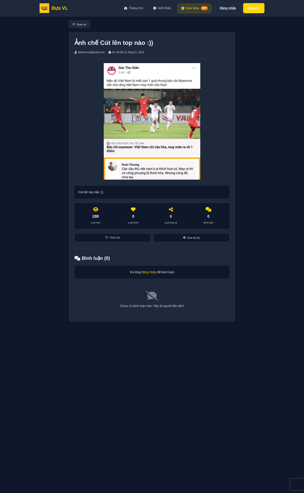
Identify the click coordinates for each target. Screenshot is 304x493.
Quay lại (79, 24)
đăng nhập (149, 272)
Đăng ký (254, 8)
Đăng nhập (228, 8)
